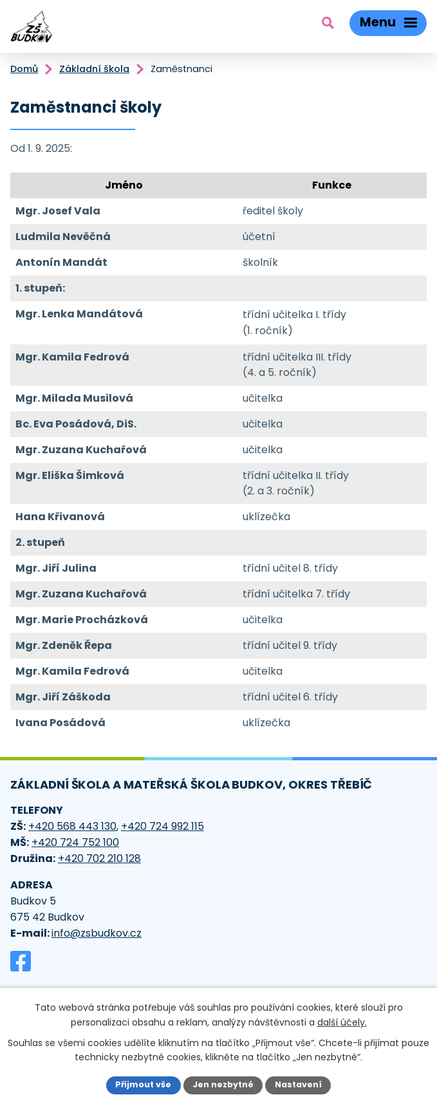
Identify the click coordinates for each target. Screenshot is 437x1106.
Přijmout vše (143, 1084)
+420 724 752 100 (75, 842)
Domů (24, 68)
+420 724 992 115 (162, 826)
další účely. (342, 1021)
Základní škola (94, 68)
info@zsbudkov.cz (96, 933)
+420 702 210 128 (99, 858)
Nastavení (298, 1084)
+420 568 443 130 (72, 826)
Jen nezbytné (223, 1084)
